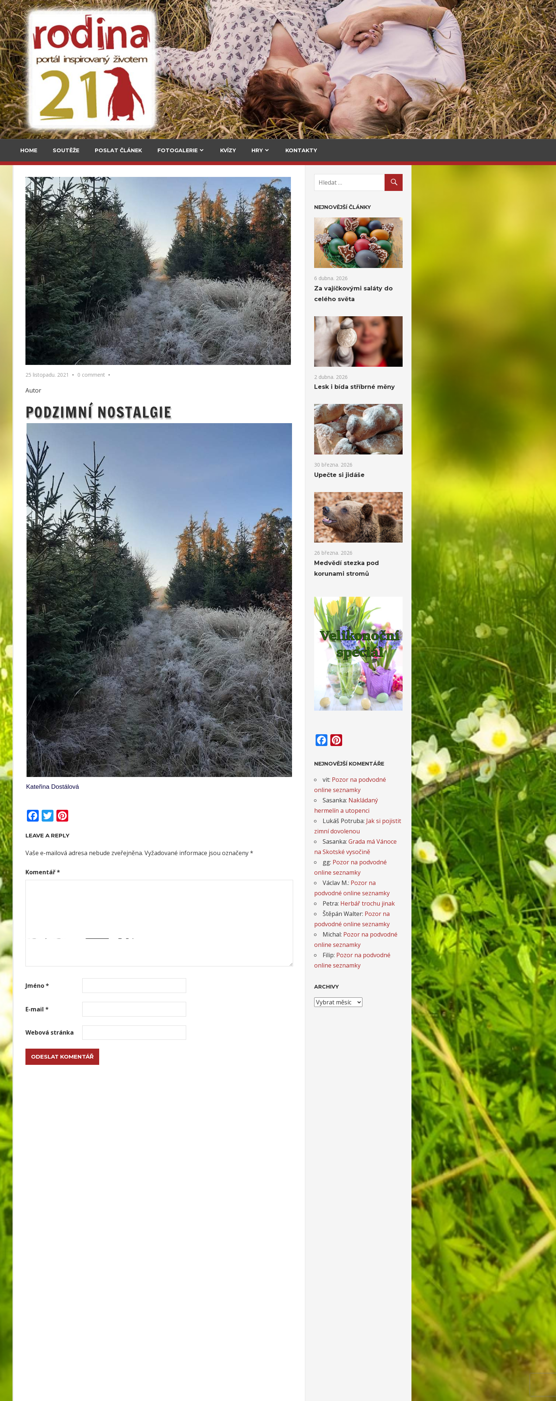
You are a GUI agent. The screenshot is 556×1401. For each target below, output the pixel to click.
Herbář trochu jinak (499, 903)
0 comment (223, 374)
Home (28, 150)
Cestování (38, 215)
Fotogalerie (177, 150)
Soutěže (66, 150)
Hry (257, 150)
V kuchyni (100, 215)
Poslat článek (118, 150)
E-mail (169, 1009)
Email (31, 941)
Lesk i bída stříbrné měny (486, 386)
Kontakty (301, 150)
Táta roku (35, 1224)
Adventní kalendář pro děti (58, 1103)
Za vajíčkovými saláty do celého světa (46, 258)
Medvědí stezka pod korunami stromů (45, 376)
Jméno (169, 986)
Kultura (35, 538)
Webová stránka (181, 1032)
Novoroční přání (44, 1345)
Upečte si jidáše (108, 316)
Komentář (174, 872)
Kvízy (228, 150)
